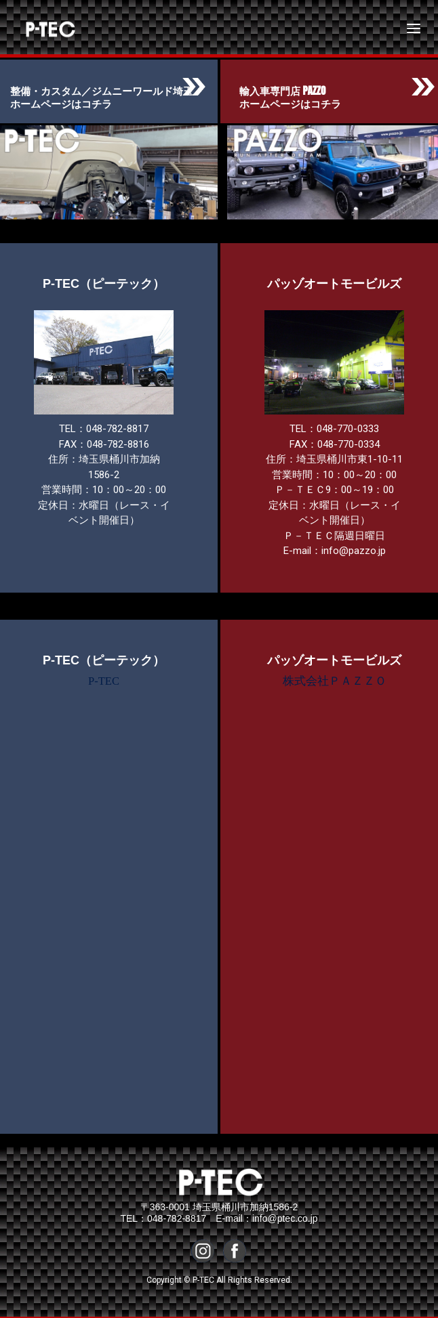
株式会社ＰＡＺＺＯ (334, 681)
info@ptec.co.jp (285, 1218)
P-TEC (38, 28)
